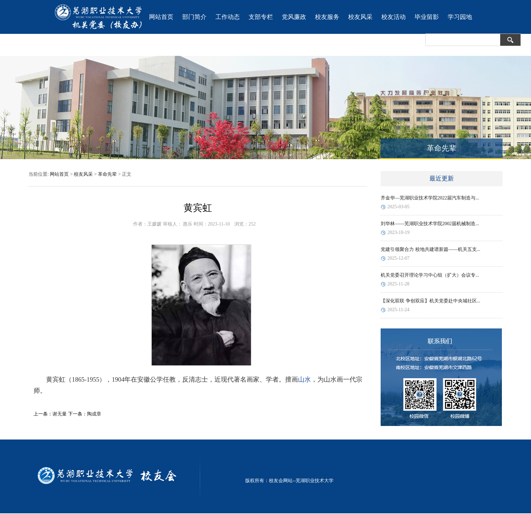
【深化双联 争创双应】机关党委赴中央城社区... (430, 300)
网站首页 (161, 17)
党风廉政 (294, 17)
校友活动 (393, 17)
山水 (304, 379)
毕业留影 (427, 17)
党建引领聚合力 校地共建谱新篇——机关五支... (430, 249)
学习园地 (460, 17)
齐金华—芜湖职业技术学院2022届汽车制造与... (430, 197)
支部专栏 (261, 17)
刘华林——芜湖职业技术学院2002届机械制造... (430, 223)
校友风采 (360, 17)
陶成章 (94, 413)
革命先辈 (107, 174)
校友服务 (327, 17)
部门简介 (194, 17)
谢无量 (59, 413)
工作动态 (227, 17)
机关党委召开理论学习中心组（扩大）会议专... (430, 275)
